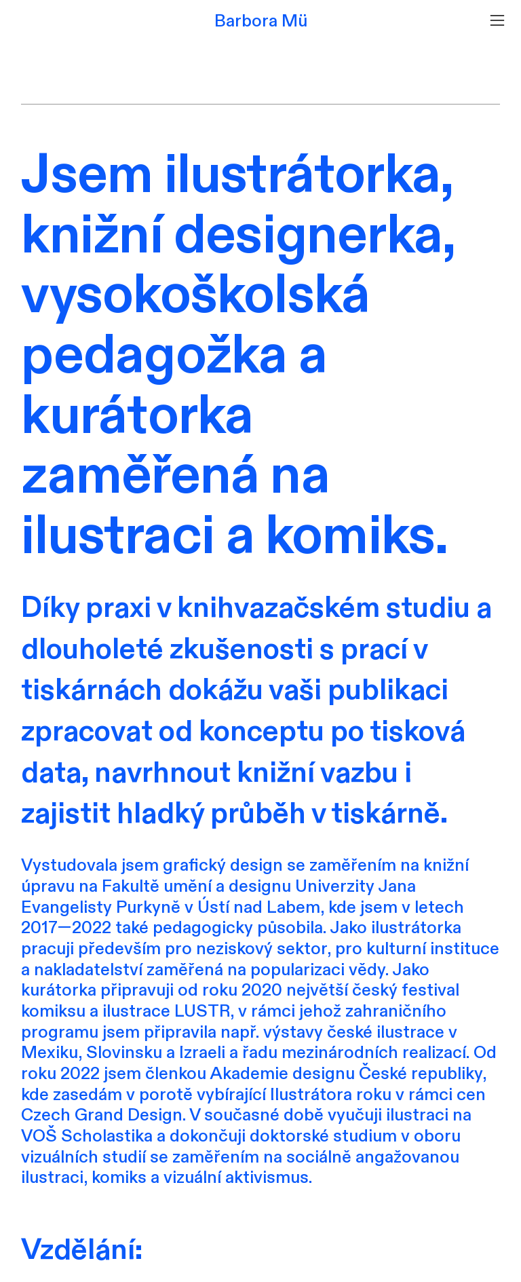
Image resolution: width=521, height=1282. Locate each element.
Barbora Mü (260, 21)
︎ (497, 20)
